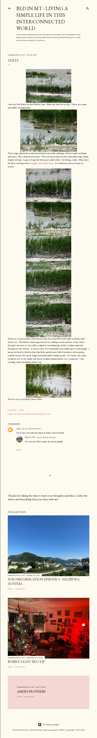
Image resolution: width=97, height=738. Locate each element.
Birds (36, 414)
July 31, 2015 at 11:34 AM (46, 437)
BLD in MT (30, 437)
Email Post (12, 410)
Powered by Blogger (48, 724)
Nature (42, 414)
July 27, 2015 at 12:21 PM (31, 429)
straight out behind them (41, 163)
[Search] (87, 8)
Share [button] (21, 410)
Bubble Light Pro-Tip (26, 661)
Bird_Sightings (27, 414)
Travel (48, 414)
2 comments (20, 589)
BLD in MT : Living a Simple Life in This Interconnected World (42, 18)
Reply (19, 450)
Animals (17, 414)
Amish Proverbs (31, 691)
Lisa (18, 428)
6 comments (20, 667)
